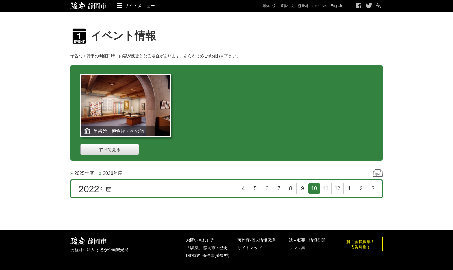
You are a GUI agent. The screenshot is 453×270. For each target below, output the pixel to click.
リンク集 (297, 247)
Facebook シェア (359, 6)
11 (325, 188)
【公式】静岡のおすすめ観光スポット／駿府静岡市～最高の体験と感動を (88, 6)
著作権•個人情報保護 (256, 240)
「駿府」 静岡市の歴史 (207, 247)
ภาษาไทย (319, 6)
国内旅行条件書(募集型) (207, 255)
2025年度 (84, 173)
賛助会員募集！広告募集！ (360, 244)
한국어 (303, 6)
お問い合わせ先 (200, 240)
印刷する (378, 173)
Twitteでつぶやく (369, 6)
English (336, 6)
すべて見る (109, 149)
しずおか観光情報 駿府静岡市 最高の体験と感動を (88, 241)
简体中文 (287, 6)
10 (314, 188)
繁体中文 (269, 6)
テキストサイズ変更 (378, 6)
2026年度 (112, 173)
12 (337, 188)
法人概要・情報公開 (307, 240)
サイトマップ (249, 247)
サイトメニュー (140, 5)
